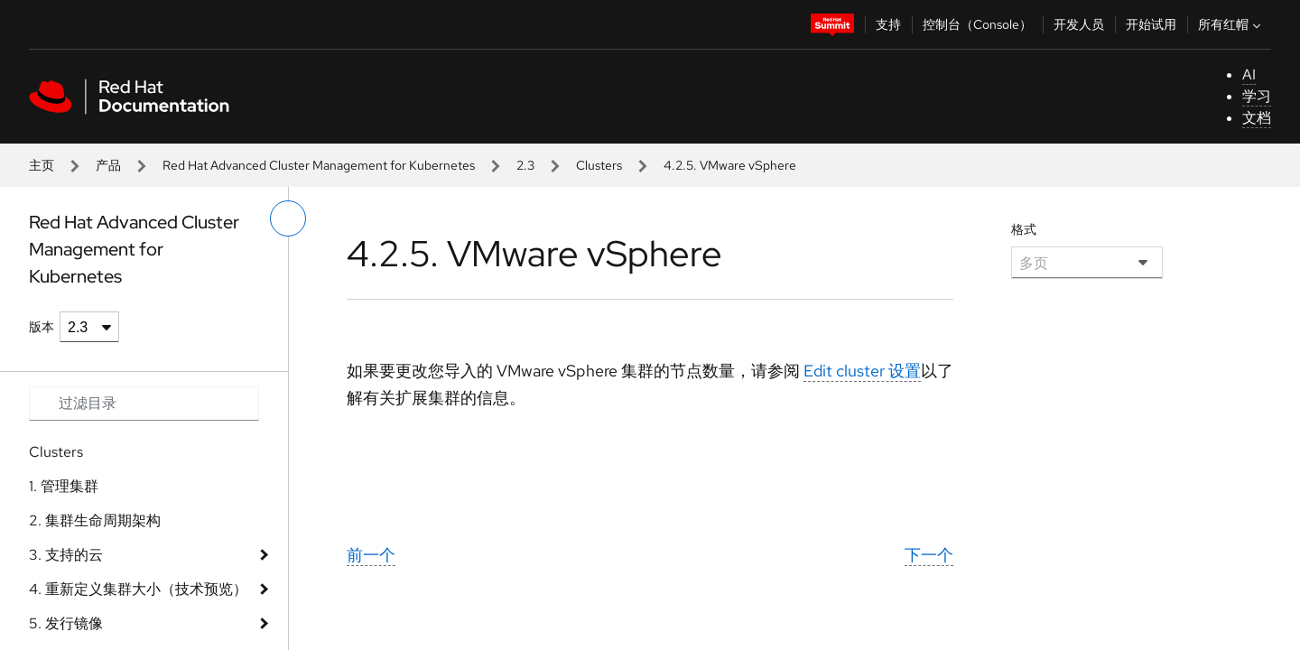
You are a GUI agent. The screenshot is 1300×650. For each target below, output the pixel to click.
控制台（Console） (977, 24)
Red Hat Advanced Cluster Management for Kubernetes (318, 165)
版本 (41, 327)
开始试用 (1151, 24)
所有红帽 (1231, 24)
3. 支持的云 (66, 554)
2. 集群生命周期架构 (95, 520)
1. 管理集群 (63, 486)
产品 (108, 165)
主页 (41, 165)
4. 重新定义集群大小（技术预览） (138, 589)
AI (1249, 74)
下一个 (929, 554)
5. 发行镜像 (66, 623)
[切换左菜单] (288, 218)
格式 (1023, 229)
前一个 (371, 554)
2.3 (525, 165)
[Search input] (144, 403)
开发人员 (1079, 24)
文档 (1256, 117)
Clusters (599, 165)
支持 (888, 24)
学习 (1256, 96)
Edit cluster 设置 (862, 370)
